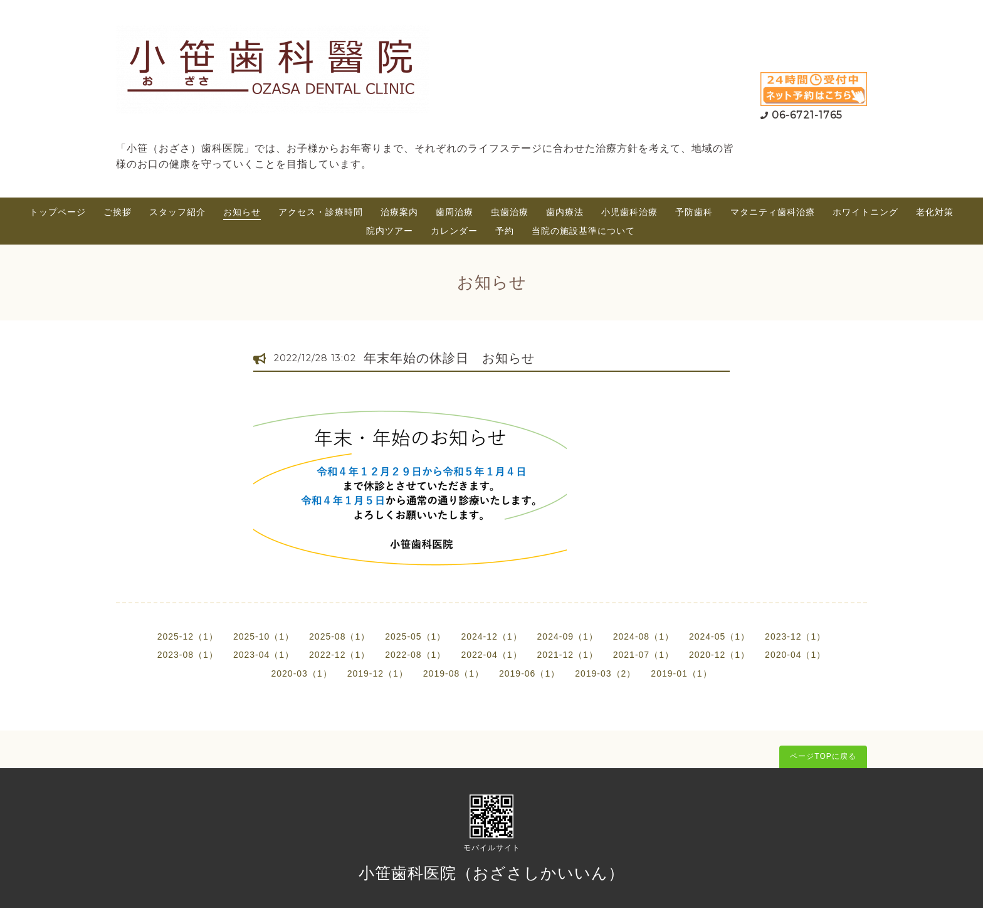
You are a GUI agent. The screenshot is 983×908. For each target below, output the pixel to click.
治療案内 (399, 212)
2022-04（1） (491, 655)
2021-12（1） (567, 655)
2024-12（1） (491, 636)
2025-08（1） (339, 636)
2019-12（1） (377, 673)
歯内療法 (565, 212)
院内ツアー (389, 231)
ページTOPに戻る (823, 756)
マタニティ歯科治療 (772, 212)
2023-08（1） (187, 655)
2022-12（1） (339, 655)
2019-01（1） (681, 673)
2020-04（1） (795, 655)
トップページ (57, 212)
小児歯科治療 (629, 212)
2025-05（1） (415, 636)
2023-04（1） (263, 655)
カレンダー (454, 231)
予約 (504, 231)
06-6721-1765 (807, 115)
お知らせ (242, 212)
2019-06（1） (529, 673)
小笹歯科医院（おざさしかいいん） (491, 873)
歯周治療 (454, 212)
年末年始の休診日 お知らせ (449, 358)
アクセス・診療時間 (320, 212)
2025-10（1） (263, 636)
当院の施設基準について (583, 231)
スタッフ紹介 (177, 212)
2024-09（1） (567, 636)
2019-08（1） (453, 673)
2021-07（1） (643, 655)
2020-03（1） (301, 673)
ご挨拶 (117, 212)
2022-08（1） (415, 655)
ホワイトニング (865, 212)
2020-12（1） (719, 655)
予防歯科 (694, 212)
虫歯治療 (509, 212)
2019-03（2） (605, 673)
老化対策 (935, 212)
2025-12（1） (187, 636)
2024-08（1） (643, 636)
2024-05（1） (719, 636)
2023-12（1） (795, 636)
